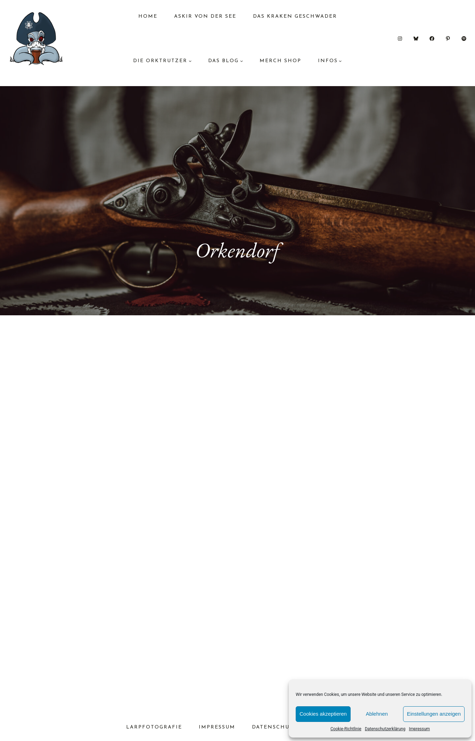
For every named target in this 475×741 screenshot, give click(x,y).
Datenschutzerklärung (385, 728)
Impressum (419, 728)
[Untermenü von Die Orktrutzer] (190, 60)
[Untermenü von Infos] (340, 60)
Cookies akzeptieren (323, 714)
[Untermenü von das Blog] (241, 60)
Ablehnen (377, 714)
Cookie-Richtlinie (345, 728)
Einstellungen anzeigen (434, 714)
